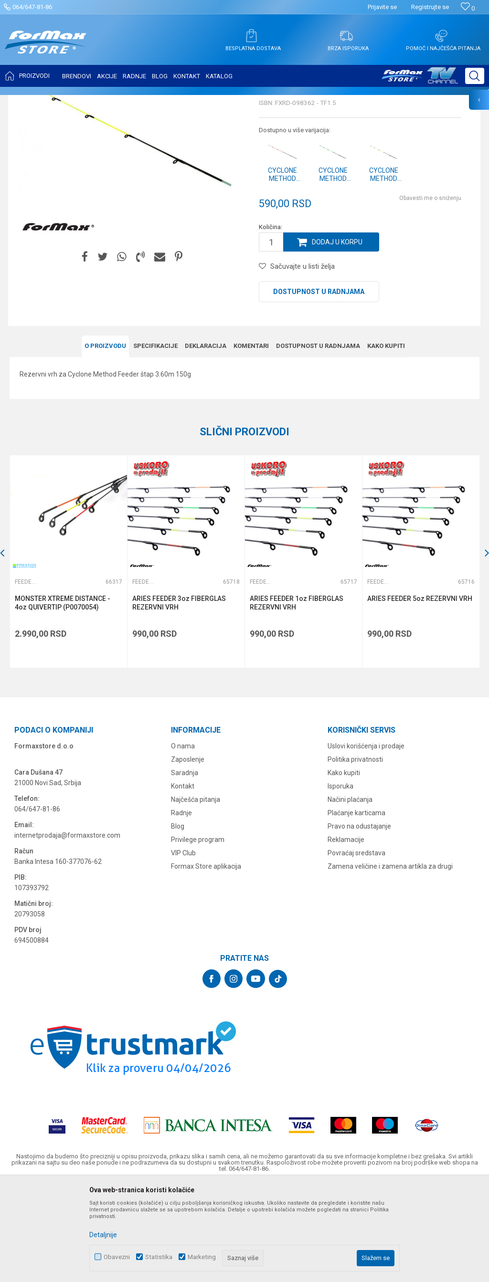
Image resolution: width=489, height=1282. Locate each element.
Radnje (181, 908)
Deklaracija (205, 440)
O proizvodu (105, 440)
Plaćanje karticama (356, 908)
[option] (68, 656)
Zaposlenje (187, 854)
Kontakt (182, 881)
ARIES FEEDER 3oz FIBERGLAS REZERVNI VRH (179, 698)
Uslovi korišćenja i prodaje (366, 841)
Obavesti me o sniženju (430, 293)
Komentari (251, 440)
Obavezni (117, 1257)
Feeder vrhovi (131, 101)
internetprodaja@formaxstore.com (67, 930)
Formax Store (27, 101)
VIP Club (183, 948)
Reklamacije (346, 934)
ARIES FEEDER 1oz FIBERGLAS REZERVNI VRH (296, 698)
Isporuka (340, 881)
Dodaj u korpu (337, 337)
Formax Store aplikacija (206, 961)
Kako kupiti (386, 440)
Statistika (158, 1257)
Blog (177, 921)
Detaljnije (103, 1235)
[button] (474, 76)
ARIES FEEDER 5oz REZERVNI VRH (419, 693)
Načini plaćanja (350, 894)
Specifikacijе (155, 440)
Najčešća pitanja (195, 894)
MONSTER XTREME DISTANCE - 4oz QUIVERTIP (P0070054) (62, 698)
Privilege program (197, 934)
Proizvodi (64, 101)
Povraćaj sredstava (356, 948)
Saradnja (184, 868)
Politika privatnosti (355, 854)
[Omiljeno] (468, 8)
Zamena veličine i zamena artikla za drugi (390, 961)
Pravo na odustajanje (359, 921)
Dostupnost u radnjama (318, 386)
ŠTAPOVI (94, 101)
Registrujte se (430, 7)
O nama (183, 841)
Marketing (202, 1257)
